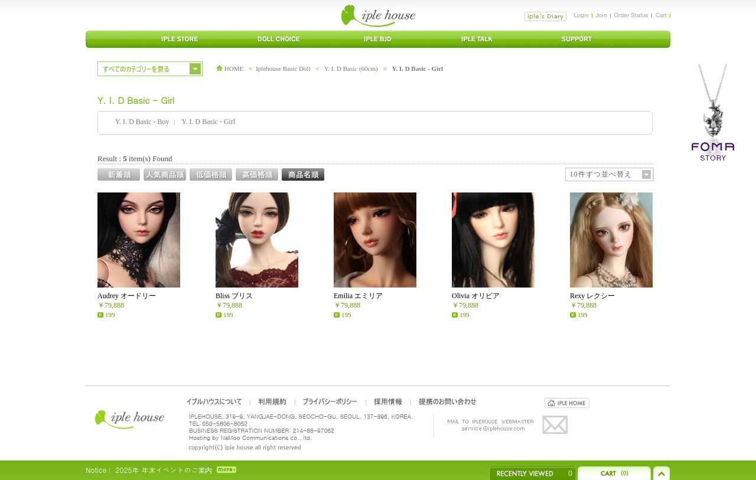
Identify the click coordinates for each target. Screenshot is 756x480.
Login (580, 15)
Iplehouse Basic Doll (283, 68)
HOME (229, 68)
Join (601, 15)
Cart (661, 15)
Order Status (631, 15)
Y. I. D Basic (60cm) (351, 68)
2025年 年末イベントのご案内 (163, 470)
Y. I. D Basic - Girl (417, 68)
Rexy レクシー (592, 296)
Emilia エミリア (358, 296)
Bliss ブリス (234, 296)
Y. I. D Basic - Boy (142, 121)
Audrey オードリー (126, 296)
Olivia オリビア (476, 296)
